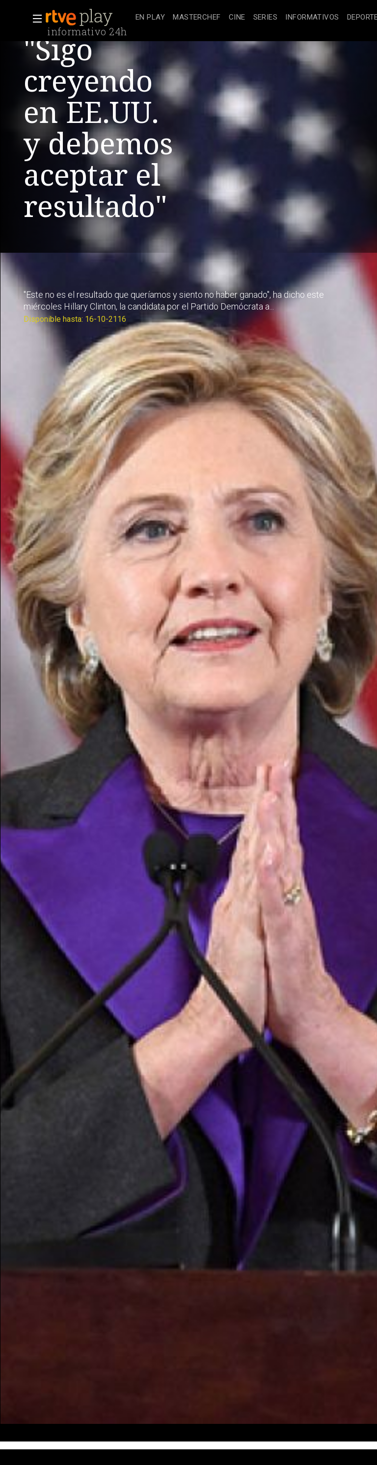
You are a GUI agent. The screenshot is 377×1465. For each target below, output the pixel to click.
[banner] (88, 17)
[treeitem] (150, 18)
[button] (34, 18)
